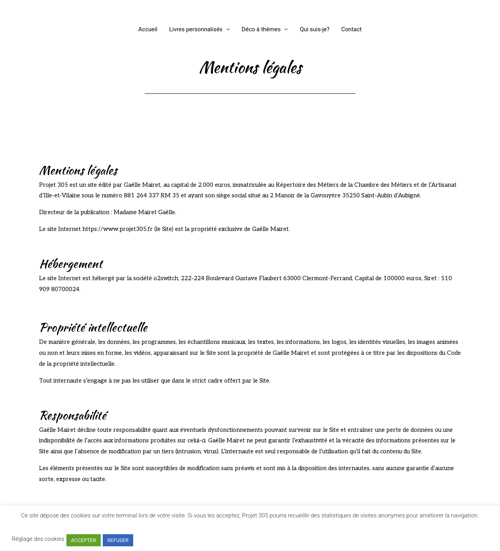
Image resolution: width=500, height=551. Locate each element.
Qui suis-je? (314, 29)
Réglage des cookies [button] (38, 538)
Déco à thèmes (261, 29)
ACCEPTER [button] (83, 540)
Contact (351, 29)
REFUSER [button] (118, 540)
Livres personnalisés (196, 29)
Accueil (147, 29)
